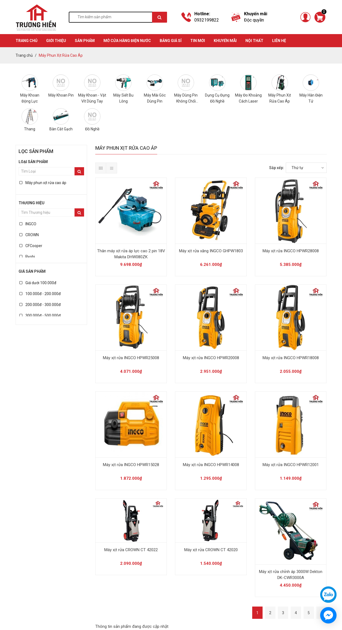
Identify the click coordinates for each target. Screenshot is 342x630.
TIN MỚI (197, 40)
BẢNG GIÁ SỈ (171, 40)
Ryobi (27, 256)
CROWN (29, 235)
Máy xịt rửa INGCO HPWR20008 (211, 357)
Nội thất (254, 40)
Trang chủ (24, 55)
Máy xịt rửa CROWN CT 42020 (211, 549)
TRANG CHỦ (26, 40)
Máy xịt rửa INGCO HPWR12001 (291, 464)
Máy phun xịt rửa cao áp (42, 183)
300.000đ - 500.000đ (40, 315)
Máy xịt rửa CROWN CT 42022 (131, 549)
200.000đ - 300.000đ (40, 304)
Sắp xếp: (276, 168)
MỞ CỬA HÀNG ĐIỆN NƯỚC (127, 40)
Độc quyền (254, 20)
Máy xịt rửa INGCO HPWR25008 (131, 357)
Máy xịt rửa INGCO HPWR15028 (131, 464)
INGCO (27, 224)
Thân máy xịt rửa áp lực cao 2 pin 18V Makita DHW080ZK (131, 253)
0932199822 (206, 20)
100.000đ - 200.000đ (40, 294)
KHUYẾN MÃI (225, 40)
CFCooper (30, 246)
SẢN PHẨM (85, 40)
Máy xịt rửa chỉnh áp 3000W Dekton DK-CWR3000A (290, 574)
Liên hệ (279, 40)
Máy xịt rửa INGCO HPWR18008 (291, 357)
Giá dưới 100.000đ (37, 283)
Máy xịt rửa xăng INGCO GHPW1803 (211, 250)
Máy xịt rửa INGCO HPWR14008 (211, 464)
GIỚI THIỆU (56, 40)
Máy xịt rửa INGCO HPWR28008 (291, 250)
